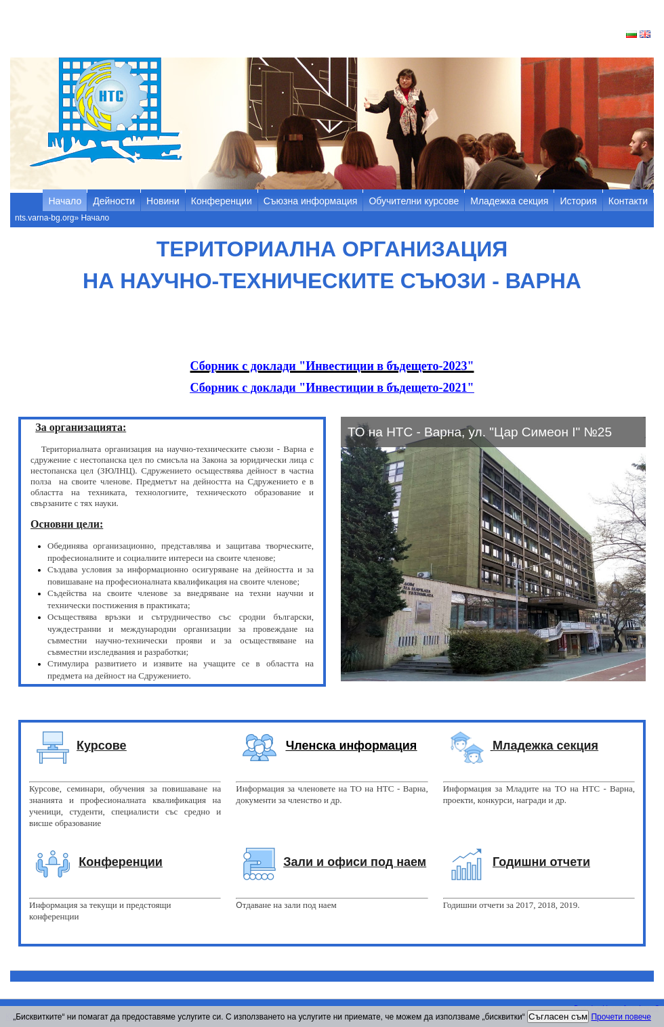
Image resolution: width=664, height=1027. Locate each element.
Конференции (221, 201)
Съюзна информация (311, 201)
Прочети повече (620, 1017)
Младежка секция (509, 201)
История (578, 201)
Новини (163, 201)
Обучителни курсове (414, 201)
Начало (64, 201)
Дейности (114, 201)
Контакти (628, 201)
